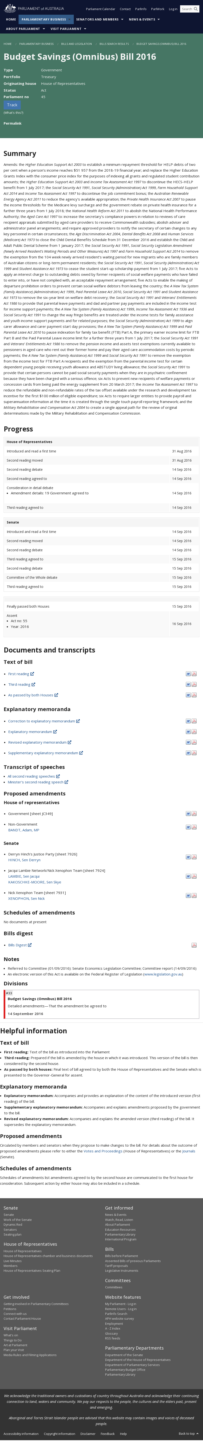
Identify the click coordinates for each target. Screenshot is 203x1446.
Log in (173, 9)
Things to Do (13, 1340)
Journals (188, 1151)
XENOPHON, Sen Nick (26, 898)
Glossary (111, 1333)
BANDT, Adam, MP (23, 829)
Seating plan (12, 1234)
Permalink (12, 123)
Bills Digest (20, 944)
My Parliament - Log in (120, 1304)
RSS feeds (112, 1338)
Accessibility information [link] (21, 1434)
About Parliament (23, 29)
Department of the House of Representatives (138, 1360)
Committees (113, 1287)
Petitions (10, 1309)
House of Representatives (23, 1251)
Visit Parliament (66, 29)
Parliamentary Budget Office (125, 1369)
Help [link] (123, 1434)
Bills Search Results (114, 44)
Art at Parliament (15, 1345)
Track (12, 105)
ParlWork (157, 9)
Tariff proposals (116, 1266)
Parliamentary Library (120, 1234)
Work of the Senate (18, 1219)
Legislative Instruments (121, 1270)
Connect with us (15, 1313)
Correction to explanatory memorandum (44, 721)
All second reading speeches (34, 776)
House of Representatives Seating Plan (32, 1270)
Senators (10, 1229)
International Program (120, 1239)
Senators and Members (97, 19)
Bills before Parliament (121, 1256)
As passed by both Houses (33, 695)
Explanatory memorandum (33, 731)
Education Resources (120, 1229)
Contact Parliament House (22, 1318)
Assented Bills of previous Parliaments (133, 1261)
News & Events (142, 19)
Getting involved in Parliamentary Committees (36, 1304)
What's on (11, 1335)
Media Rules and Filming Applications (30, 1355)
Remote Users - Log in (121, 1309)
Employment (114, 1323)
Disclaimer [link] (88, 1434)
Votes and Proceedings (103, 1151)
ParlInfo (141, 9)
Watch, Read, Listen (119, 1219)
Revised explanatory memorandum (40, 742)
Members (11, 1266)
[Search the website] (189, 9)
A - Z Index (112, 1328)
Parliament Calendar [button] (100, 9)
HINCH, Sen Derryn (24, 859)
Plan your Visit (14, 1350)
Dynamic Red (13, 1224)
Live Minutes (13, 1261)
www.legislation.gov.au (163, 974)
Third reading (22, 684)
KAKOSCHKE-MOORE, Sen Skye (34, 882)
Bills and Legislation (76, 44)
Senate (9, 1214)
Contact (125, 9)
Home (11, 19)
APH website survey (119, 1318)
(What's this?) (13, 112)
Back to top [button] (189, 1433)
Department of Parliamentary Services (132, 1365)
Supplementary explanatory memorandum (46, 752)
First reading (21, 673)
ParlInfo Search (116, 1313)
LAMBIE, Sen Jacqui (24, 876)
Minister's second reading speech (38, 782)
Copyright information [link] (59, 1434)
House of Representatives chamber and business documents (48, 1256)
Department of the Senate (124, 1355)
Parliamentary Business (44, 19)
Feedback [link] (108, 1434)
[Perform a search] (195, 9)
